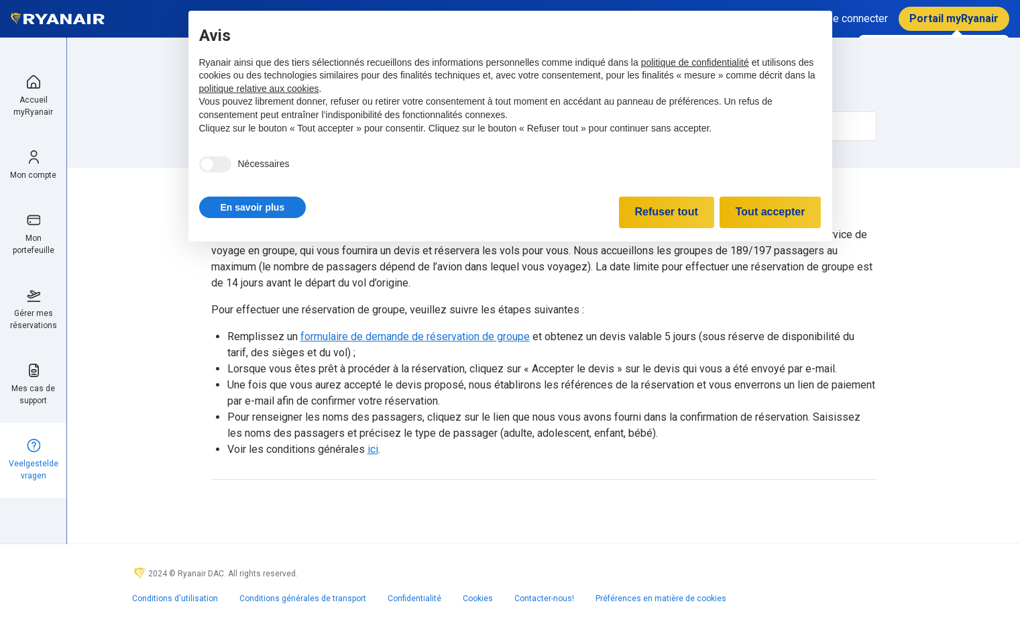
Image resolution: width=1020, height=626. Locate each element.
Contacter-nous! (544, 598)
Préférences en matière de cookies (661, 598)
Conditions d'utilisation (175, 598)
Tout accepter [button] (770, 211)
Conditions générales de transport (302, 598)
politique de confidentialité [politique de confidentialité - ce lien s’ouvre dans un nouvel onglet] (695, 62)
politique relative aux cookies (259, 88)
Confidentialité (414, 598)
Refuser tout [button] (666, 211)
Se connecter (857, 18)
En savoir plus (253, 207)
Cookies (478, 598)
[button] (252, 207)
